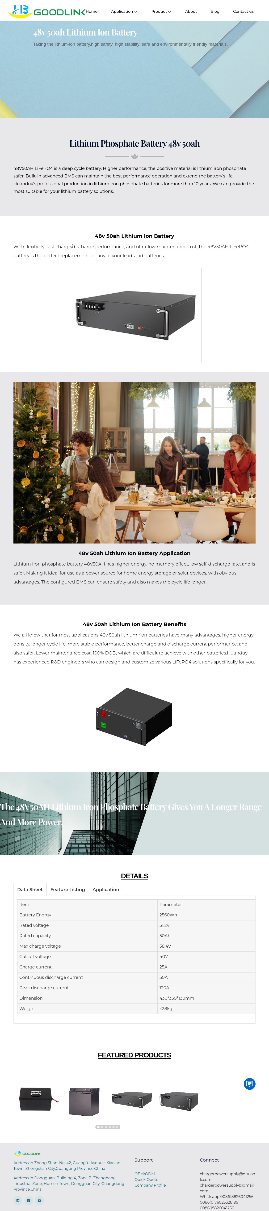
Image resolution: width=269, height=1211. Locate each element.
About (187, 11)
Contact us (237, 11)
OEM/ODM (144, 1173)
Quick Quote (146, 1179)
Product (159, 11)
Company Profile (150, 1185)
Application (122, 11)
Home (91, 11)
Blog (209, 11)
